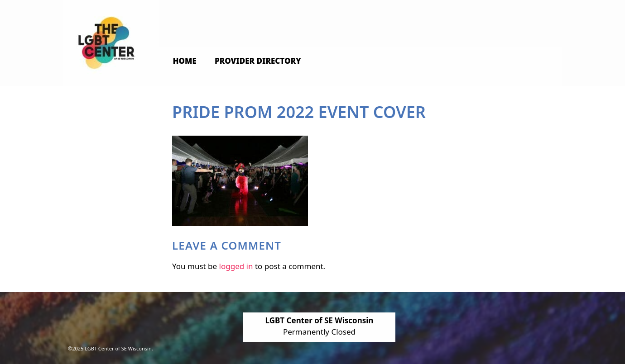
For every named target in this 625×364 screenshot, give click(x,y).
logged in (236, 266)
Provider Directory (258, 61)
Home (185, 61)
